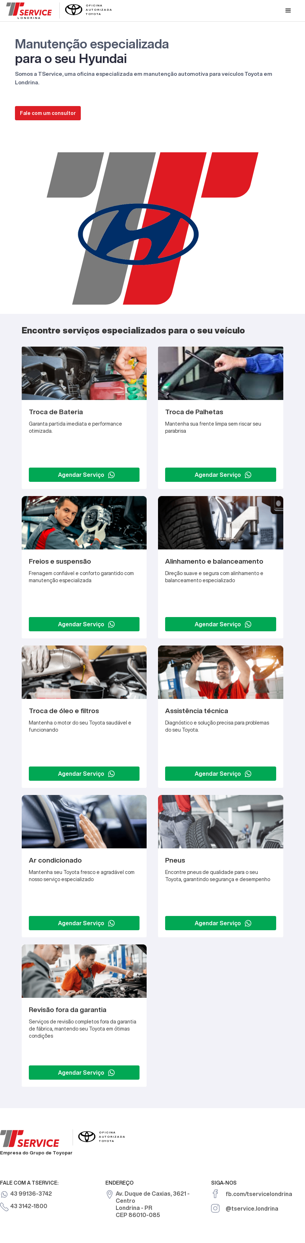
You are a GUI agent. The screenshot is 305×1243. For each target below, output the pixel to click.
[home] (59, 10)
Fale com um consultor (48, 113)
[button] (288, 10)
